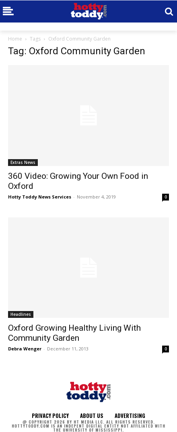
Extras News (22, 162)
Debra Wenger (24, 349)
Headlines (20, 314)
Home (15, 38)
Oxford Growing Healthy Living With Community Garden (74, 333)
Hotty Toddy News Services (39, 197)
